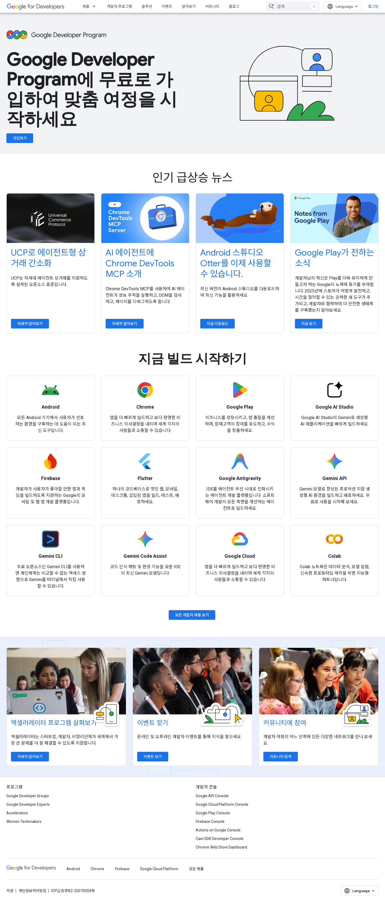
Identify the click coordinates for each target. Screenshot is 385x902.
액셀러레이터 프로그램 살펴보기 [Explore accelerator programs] (54, 723)
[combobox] (292, 6)
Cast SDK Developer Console (220, 839)
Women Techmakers (23, 821)
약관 (9, 891)
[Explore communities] (318, 681)
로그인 (373, 6)
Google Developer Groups (27, 796)
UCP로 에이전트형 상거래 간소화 (48, 258)
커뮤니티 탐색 (280, 756)
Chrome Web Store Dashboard (221, 847)
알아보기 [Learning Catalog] (189, 6)
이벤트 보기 (153, 756)
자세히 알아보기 (30, 323)
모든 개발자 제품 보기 (192, 615)
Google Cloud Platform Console (222, 804)
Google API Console (212, 796)
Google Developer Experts (28, 804)
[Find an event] (192, 681)
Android (73, 869)
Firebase (122, 869)
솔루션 (147, 6)
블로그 (234, 6)
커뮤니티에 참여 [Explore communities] (284, 723)
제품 (85, 6)
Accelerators (17, 813)
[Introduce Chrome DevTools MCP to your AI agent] (145, 218)
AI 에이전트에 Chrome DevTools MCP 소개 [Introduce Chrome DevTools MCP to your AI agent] (140, 263)
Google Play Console (213, 813)
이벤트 (167, 6)
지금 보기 (308, 323)
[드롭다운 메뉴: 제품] (95, 6)
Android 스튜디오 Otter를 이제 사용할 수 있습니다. (235, 263)
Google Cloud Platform (159, 869)
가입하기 (20, 138)
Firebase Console (210, 821)
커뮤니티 (212, 6)
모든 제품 (196, 869)
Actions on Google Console (218, 830)
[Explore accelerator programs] (66, 681)
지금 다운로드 (217, 323)
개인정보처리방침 (32, 891)
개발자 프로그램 (119, 6)
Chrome (97, 869)
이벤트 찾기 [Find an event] (152, 723)
